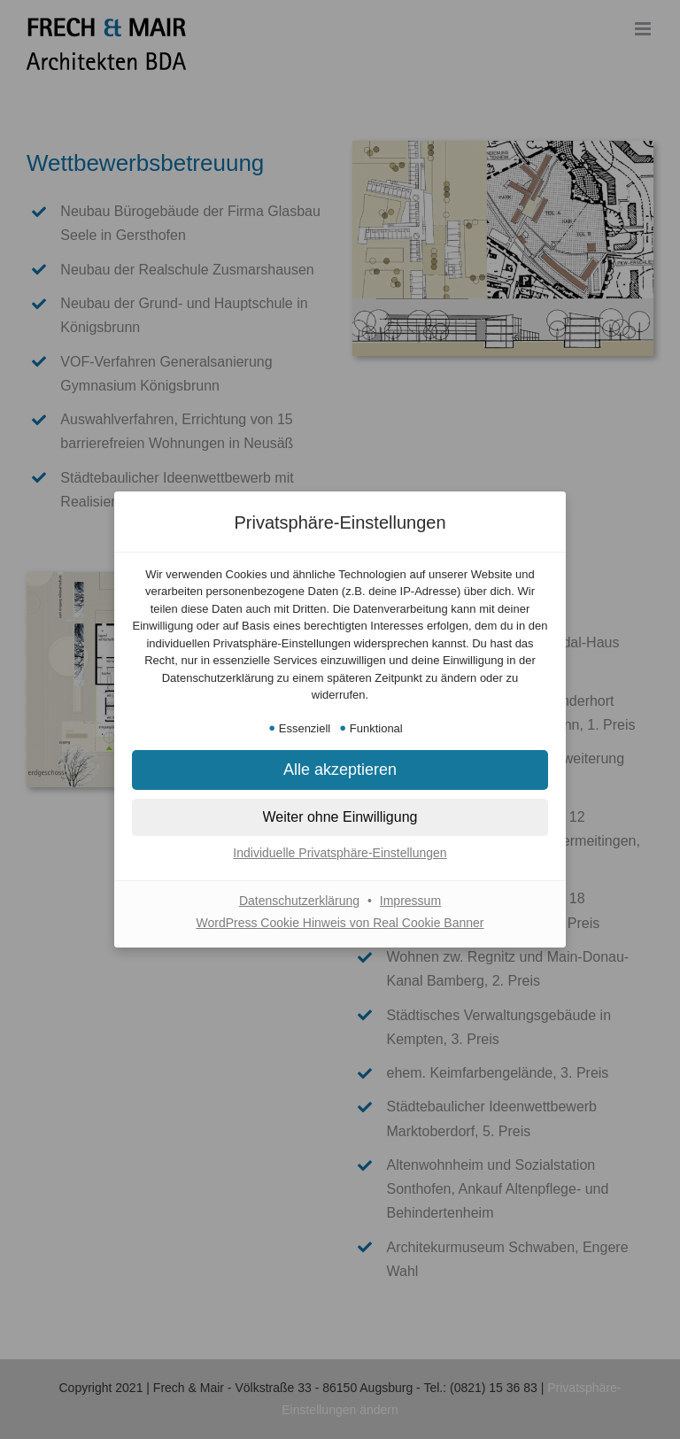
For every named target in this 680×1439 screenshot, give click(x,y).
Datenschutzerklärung (299, 901)
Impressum (410, 901)
